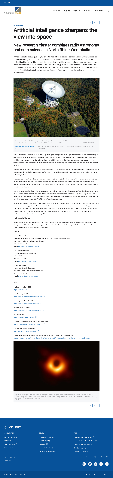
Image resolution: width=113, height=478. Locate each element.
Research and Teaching (81, 11)
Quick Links (13, 427)
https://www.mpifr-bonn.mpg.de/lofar (27, 303)
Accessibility (104, 475)
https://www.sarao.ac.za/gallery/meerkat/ (29, 310)
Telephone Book (11, 444)
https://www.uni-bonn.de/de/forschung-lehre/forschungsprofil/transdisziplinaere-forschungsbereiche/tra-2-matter (52, 338)
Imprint (81, 475)
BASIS (93, 457)
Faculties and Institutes (47, 451)
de (5, 3)
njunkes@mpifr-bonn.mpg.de (28, 276)
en (9, 3)
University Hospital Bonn (83, 444)
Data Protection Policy (91, 475)
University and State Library (84, 437)
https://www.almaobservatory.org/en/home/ (30, 324)
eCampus (83, 457)
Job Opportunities (80, 448)
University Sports (46, 448)
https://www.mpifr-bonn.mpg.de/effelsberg (29, 297)
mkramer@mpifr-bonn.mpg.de (28, 246)
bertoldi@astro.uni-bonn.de (27, 261)
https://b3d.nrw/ (20, 290)
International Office (10, 437)
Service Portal (104, 457)
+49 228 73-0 (9, 457)
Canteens (43, 444)
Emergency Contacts (81, 451)
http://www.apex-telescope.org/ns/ (26, 331)
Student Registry (44, 441)
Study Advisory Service (46, 437)
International (99, 11)
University (56, 11)
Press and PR (8, 448)
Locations (7, 441)
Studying (67, 11)
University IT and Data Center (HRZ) (87, 441)
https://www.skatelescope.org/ (25, 317)
